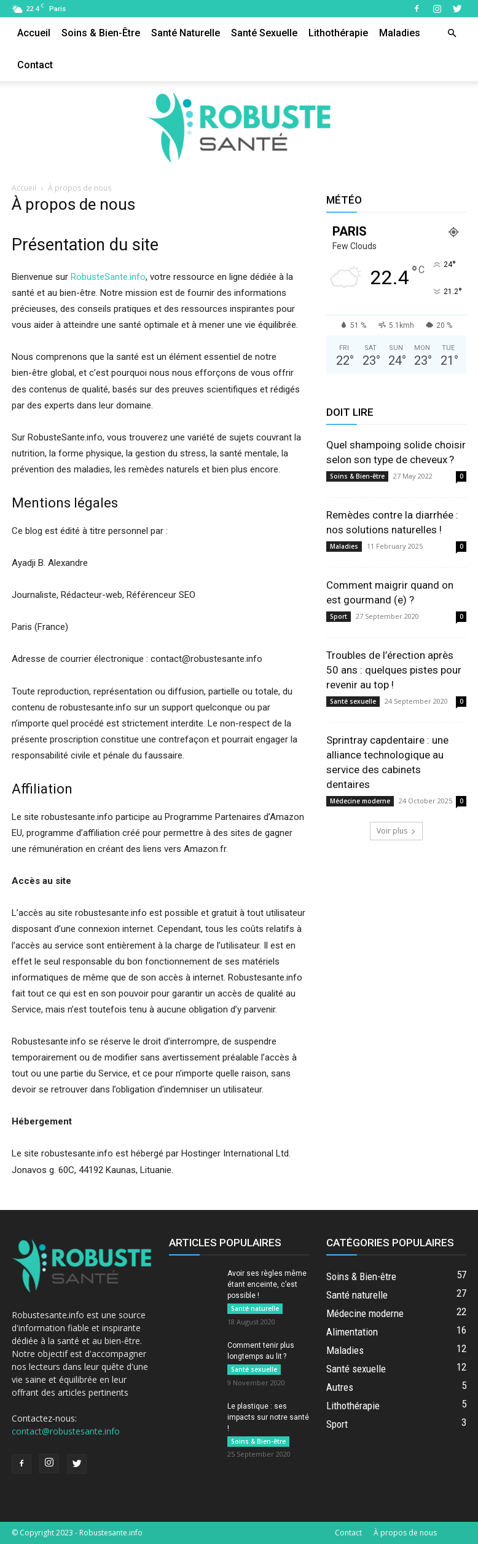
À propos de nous (405, 1532)
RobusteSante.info (108, 276)
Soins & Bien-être (100, 33)
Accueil (33, 33)
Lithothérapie (338, 33)
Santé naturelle (185, 33)
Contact (35, 65)
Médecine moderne (360, 801)
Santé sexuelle (264, 33)
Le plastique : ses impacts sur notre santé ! (268, 1417)
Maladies (399, 33)
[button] (451, 33)
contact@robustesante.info (66, 1431)
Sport (338, 616)
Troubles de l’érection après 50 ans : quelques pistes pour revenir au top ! (393, 670)
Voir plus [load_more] (396, 831)
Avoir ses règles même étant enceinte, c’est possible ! (267, 1284)
